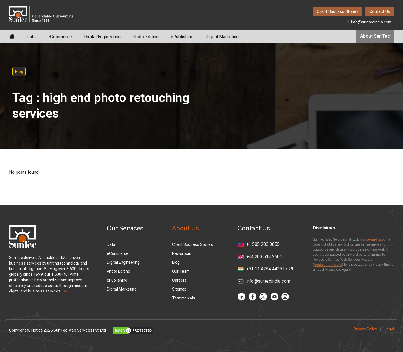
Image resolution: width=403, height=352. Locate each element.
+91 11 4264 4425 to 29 (265, 269)
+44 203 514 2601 (260, 256)
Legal (389, 329)
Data (31, 36)
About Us (185, 228)
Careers (179, 280)
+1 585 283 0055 (259, 244)
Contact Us (379, 11)
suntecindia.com (374, 239)
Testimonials (183, 298)
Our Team (180, 271)
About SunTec (375, 36)
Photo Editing (146, 36)
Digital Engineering (102, 36)
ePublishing (182, 36)
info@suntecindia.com (369, 22)
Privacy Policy (365, 329)
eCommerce (60, 36)
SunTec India (41, 10)
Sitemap (179, 289)
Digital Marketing (222, 36)
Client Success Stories (338, 11)
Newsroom (181, 253)
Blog (19, 71)
